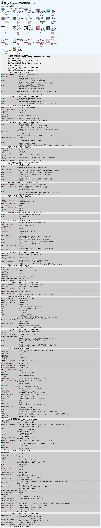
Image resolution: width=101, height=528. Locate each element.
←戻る (2, 1)
